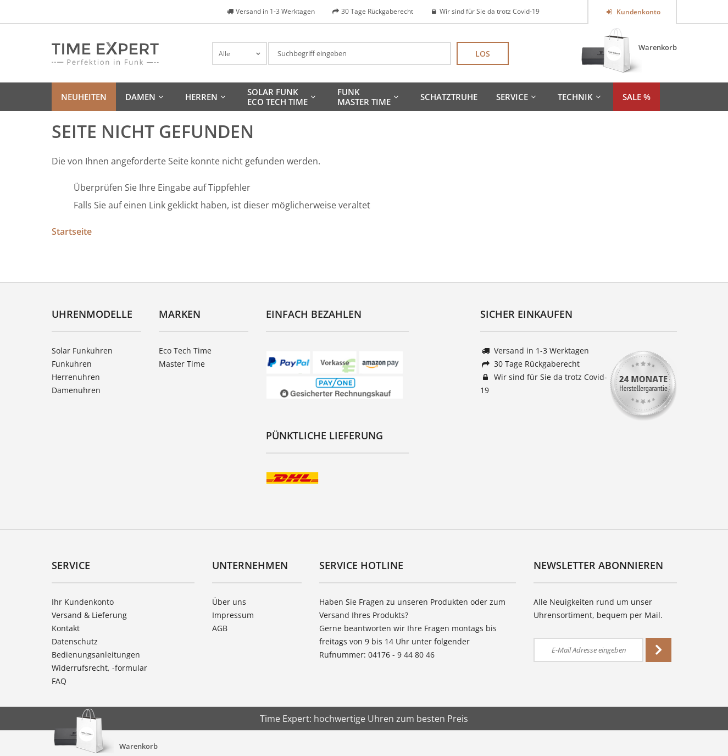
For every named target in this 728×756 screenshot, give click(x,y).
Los (482, 53)
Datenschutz (75, 641)
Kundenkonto (637, 11)
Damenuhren (76, 390)
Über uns (229, 602)
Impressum (233, 615)
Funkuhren (72, 363)
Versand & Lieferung (89, 615)
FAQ (59, 681)
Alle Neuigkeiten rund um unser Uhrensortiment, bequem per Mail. (598, 608)
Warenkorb (657, 47)
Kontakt (66, 628)
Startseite (72, 231)
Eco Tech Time (185, 350)
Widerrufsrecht (80, 668)
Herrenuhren (76, 377)
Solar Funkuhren (82, 350)
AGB (219, 628)
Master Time (182, 363)
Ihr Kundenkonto (83, 602)
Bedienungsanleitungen (96, 654)
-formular (129, 668)
